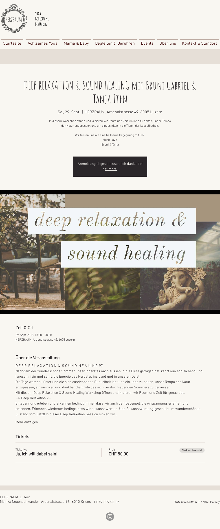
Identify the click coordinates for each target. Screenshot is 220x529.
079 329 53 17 (107, 502)
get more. (110, 169)
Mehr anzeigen (26, 422)
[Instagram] (110, 516)
